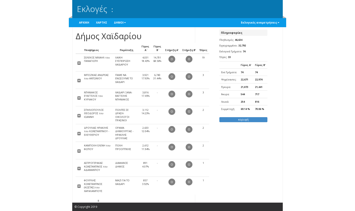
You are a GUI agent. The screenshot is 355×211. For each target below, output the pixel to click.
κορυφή (243, 119)
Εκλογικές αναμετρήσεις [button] (260, 22)
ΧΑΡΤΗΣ (101, 22)
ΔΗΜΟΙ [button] (120, 22)
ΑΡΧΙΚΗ (84, 22)
